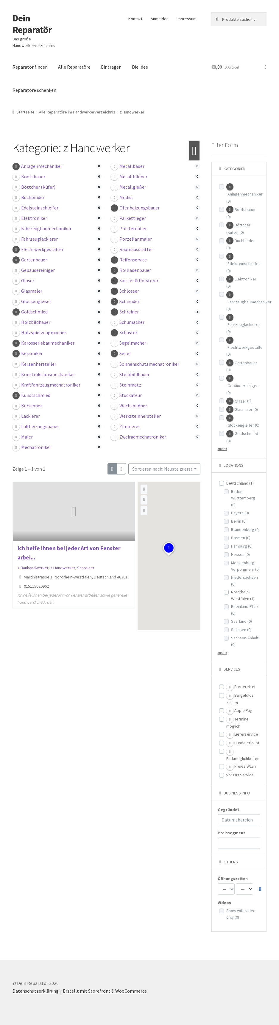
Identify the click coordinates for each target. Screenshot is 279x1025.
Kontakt (135, 18)
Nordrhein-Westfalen (243, 595)
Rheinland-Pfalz (244, 610)
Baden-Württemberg (243, 498)
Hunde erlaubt (242, 743)
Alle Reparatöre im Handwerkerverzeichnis (77, 112)
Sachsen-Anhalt (244, 641)
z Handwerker (62, 567)
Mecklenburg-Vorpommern (245, 566)
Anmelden (160, 18)
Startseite (25, 112)
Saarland (241, 621)
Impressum (187, 18)
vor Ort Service (240, 775)
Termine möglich (237, 722)
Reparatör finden (30, 67)
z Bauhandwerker (33, 567)
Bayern (240, 512)
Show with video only (240, 914)
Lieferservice (242, 734)
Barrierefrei (240, 687)
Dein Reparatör (32, 24)
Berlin (239, 521)
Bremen (240, 537)
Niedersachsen (244, 581)
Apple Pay (239, 711)
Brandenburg (245, 529)
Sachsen (241, 629)
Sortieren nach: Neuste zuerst (162, 469)
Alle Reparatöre (74, 67)
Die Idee (140, 67)
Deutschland (240, 483)
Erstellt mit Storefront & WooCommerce (105, 991)
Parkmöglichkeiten (242, 754)
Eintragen (111, 67)
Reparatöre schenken (34, 90)
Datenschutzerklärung (36, 991)
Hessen (240, 554)
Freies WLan (241, 766)
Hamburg (241, 546)
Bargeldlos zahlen (240, 698)
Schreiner (85, 567)
